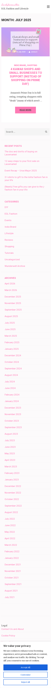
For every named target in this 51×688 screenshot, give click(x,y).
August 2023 (11, 433)
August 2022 (11, 512)
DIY (6, 207)
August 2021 (11, 590)
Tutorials (9, 253)
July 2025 (10, 322)
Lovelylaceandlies (10, 4)
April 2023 (10, 460)
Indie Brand (20, 65)
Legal (4, 625)
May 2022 (10, 531)
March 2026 (11, 290)
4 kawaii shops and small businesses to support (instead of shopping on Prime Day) (25, 76)
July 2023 (10, 440)
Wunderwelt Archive (15, 266)
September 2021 (13, 584)
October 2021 (12, 577)
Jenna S (34, 52)
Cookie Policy (8, 635)
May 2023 (10, 453)
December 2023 (13, 407)
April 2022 (10, 538)
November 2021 (13, 571)
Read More (25, 110)
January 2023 (12, 479)
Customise (25, 675)
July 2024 (10, 381)
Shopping (32, 65)
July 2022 (10, 518)
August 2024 (11, 375)
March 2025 (11, 335)
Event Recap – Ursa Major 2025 (21, 170)
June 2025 (10, 329)
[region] (25, 664)
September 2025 (13, 309)
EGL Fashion (11, 213)
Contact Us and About (12, 629)
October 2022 (12, 499)
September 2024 (13, 368)
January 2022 (12, 558)
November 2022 (13, 492)
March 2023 (11, 466)
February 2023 (12, 473)
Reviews (9, 239)
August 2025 (11, 316)
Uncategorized (12, 259)
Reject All (25, 682)
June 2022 (10, 525)
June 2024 (10, 388)
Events (8, 220)
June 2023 (10, 447)
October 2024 (12, 362)
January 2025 (12, 349)
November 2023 (13, 414)
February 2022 (12, 551)
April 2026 (10, 283)
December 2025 (13, 296)
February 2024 (12, 394)
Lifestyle (9, 233)
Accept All (25, 667)
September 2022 (13, 505)
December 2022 (13, 486)
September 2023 (13, 427)
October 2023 (12, 420)
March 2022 (11, 545)
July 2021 (10, 597)
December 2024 (13, 355)
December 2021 (13, 564)
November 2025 (13, 303)
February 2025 (12, 342)
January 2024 (12, 401)
